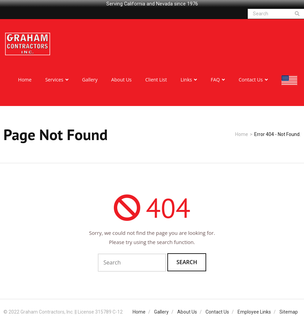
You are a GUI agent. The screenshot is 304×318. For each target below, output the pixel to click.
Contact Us (217, 310)
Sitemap (288, 310)
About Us (187, 310)
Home (241, 132)
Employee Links (254, 310)
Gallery (161, 310)
